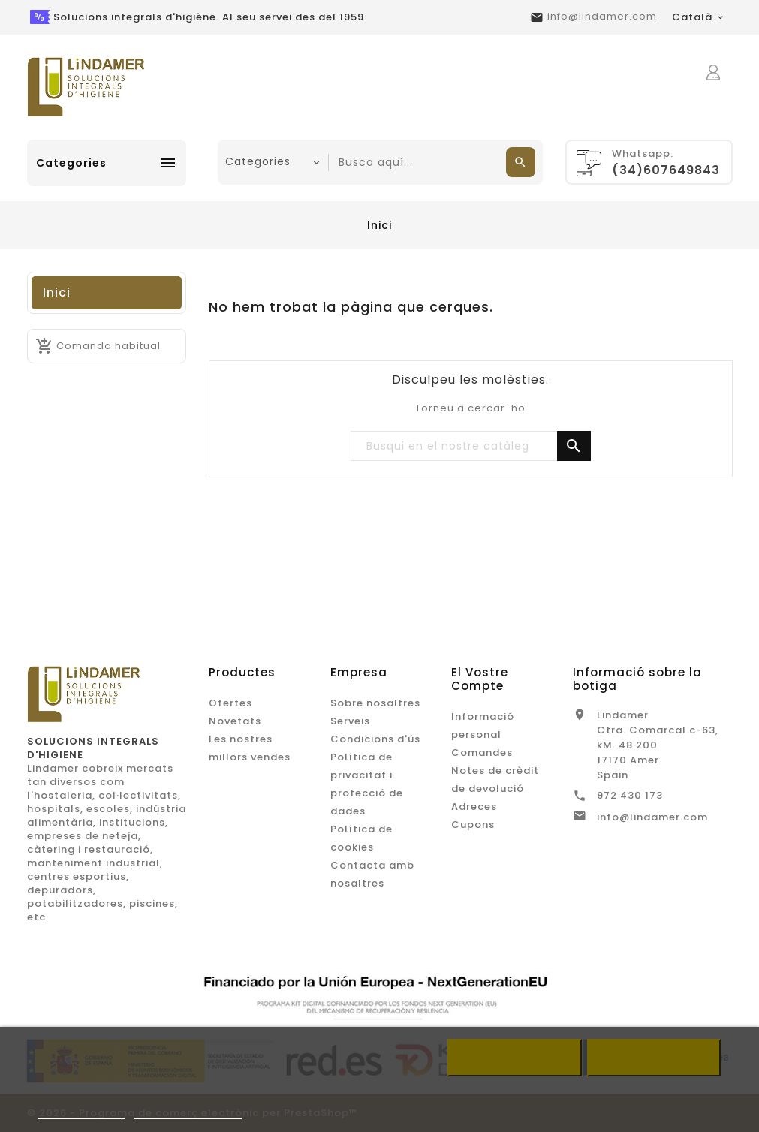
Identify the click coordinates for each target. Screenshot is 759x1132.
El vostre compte (479, 679)
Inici (57, 292)
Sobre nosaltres (375, 703)
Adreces (474, 806)
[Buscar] (470, 447)
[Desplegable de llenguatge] (698, 17)
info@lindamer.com (602, 16)
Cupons (473, 824)
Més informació (81, 1112)
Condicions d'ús (375, 739)
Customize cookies (188, 1112)
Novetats (235, 721)
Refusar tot (514, 1057)
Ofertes (230, 703)
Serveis (350, 721)
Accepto (654, 1057)
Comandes (482, 752)
